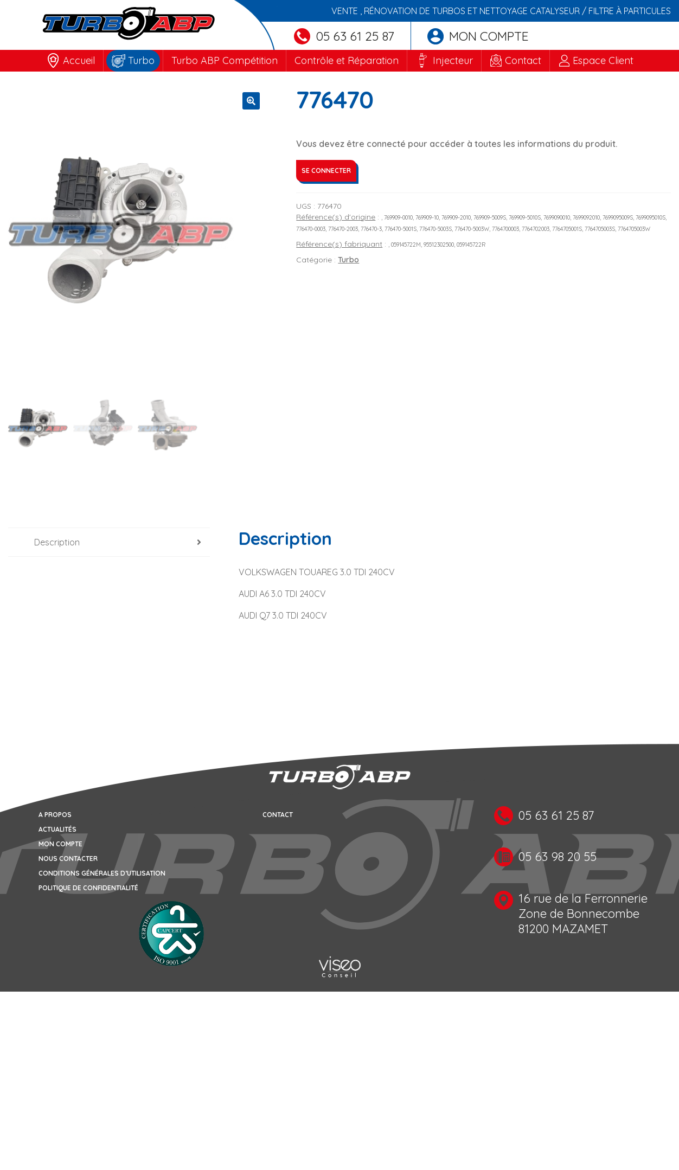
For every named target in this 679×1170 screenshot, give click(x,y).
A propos (55, 815)
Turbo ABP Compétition (224, 60)
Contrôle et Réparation (346, 60)
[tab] (109, 542)
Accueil (79, 60)
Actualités (57, 829)
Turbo (141, 60)
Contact (523, 60)
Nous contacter (68, 858)
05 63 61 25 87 (344, 36)
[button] (251, 101)
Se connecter (326, 170)
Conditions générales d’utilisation (102, 873)
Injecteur (453, 60)
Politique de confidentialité (88, 888)
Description (57, 542)
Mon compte (478, 36)
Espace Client (603, 60)
